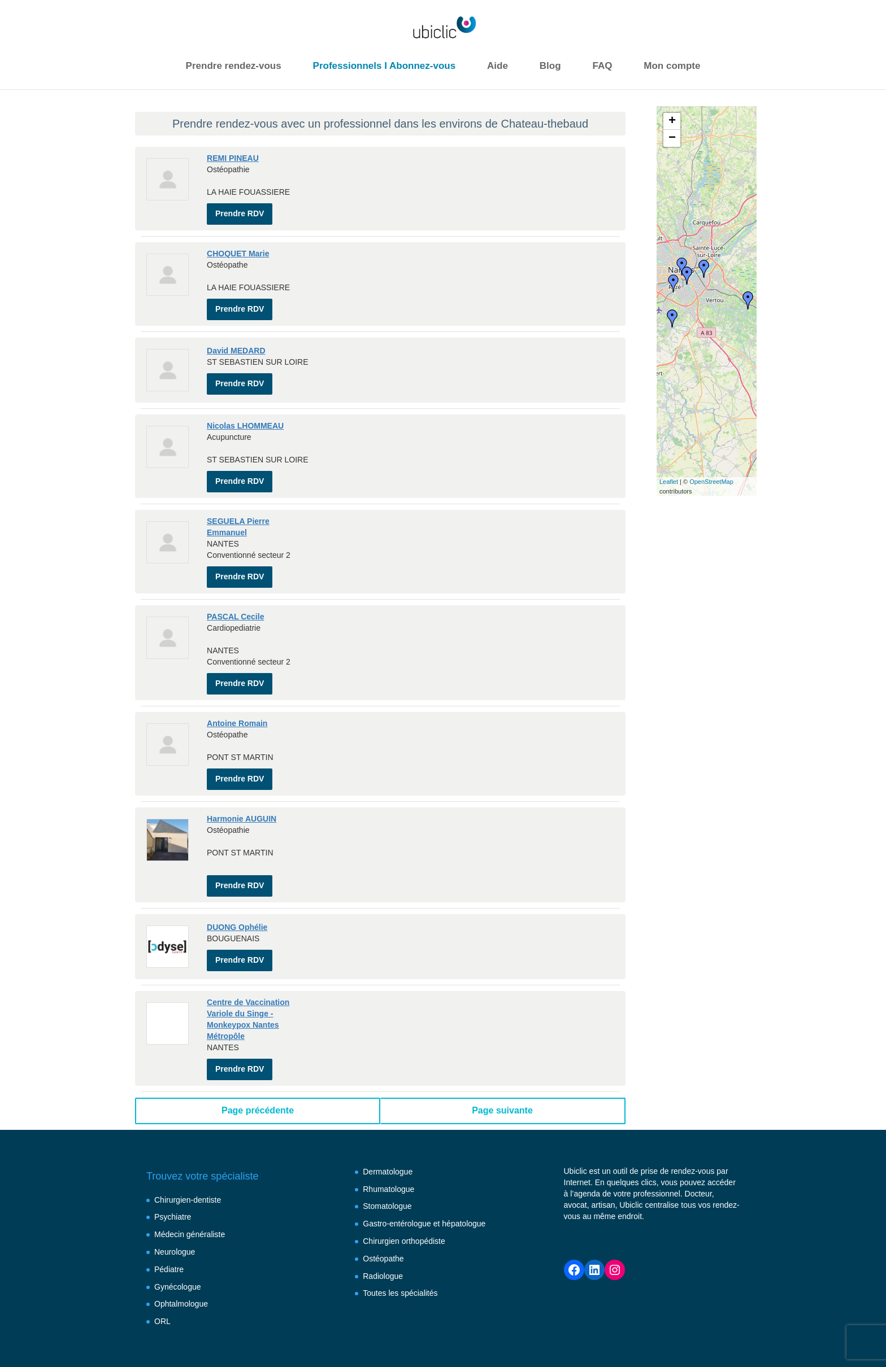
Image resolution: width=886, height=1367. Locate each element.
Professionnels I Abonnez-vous (384, 65)
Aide (497, 65)
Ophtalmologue (181, 1258)
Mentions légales (282, 1335)
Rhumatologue (388, 1143)
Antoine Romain (237, 695)
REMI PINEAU (233, 158)
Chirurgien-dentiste (187, 1154)
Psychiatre (172, 1171)
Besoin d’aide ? (206, 1335)
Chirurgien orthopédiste (404, 1195)
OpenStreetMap (711, 481)
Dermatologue (387, 1126)
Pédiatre (169, 1224)
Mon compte (672, 65)
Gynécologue (177, 1241)
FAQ (602, 65)
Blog (550, 65)
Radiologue (383, 1230)
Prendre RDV (239, 207)
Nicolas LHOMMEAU (245, 414)
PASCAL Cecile (235, 594)
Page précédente (258, 1065)
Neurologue (174, 1206)
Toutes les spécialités (400, 1247)
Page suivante (502, 1065)
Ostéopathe (383, 1213)
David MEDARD (236, 342)
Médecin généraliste (189, 1189)
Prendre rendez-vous (233, 65)
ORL (162, 1276)
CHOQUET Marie (238, 247)
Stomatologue (387, 1160)
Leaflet (668, 481)
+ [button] (672, 121)
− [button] (672, 138)
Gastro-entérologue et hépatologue (424, 1178)
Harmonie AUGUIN (241, 784)
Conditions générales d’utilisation (392, 1335)
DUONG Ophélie (237, 890)
